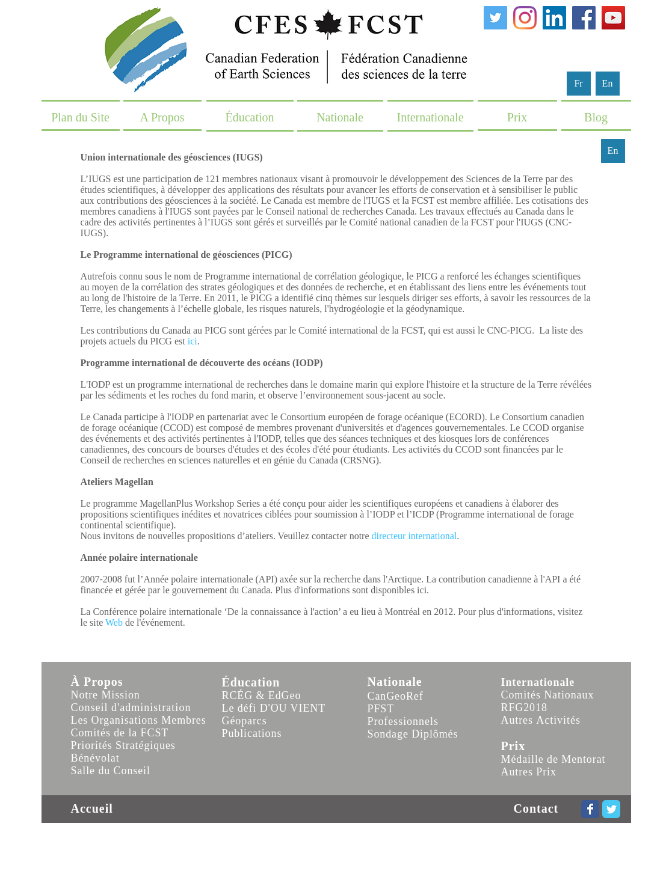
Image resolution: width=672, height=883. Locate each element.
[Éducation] (250, 117)
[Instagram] (525, 17)
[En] (608, 84)
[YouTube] (613, 17)
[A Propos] (162, 117)
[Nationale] (340, 117)
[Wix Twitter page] (611, 809)
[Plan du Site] (81, 117)
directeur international (414, 536)
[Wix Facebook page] (590, 809)
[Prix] (517, 117)
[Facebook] (584, 17)
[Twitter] (495, 17)
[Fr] (579, 84)
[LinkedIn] (554, 17)
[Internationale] (430, 117)
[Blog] (596, 117)
